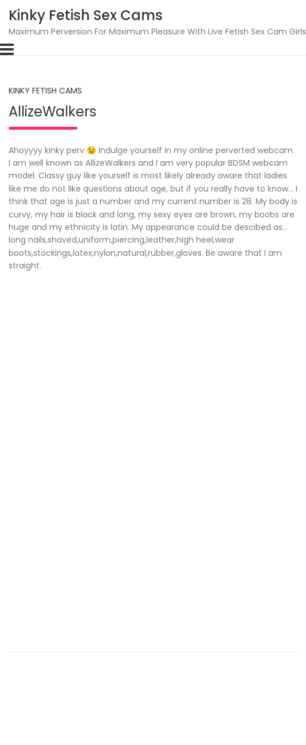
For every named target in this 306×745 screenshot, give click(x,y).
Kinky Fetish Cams (45, 90)
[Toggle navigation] (7, 49)
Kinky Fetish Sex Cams (86, 15)
